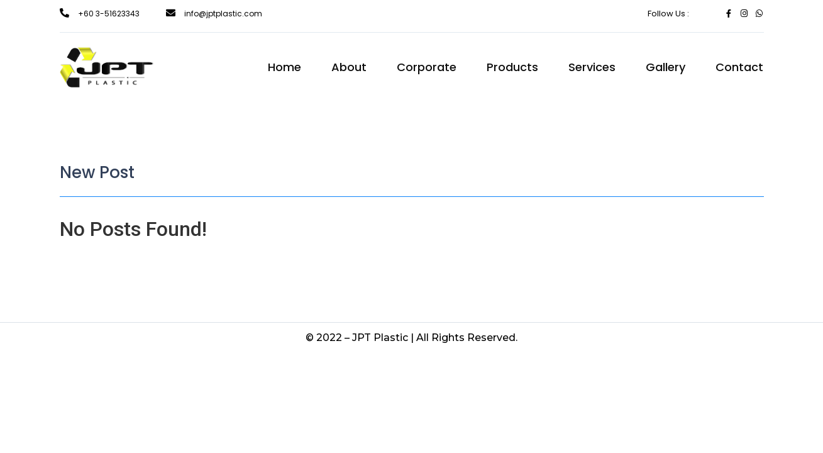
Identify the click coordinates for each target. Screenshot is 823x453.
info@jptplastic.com (223, 13)
